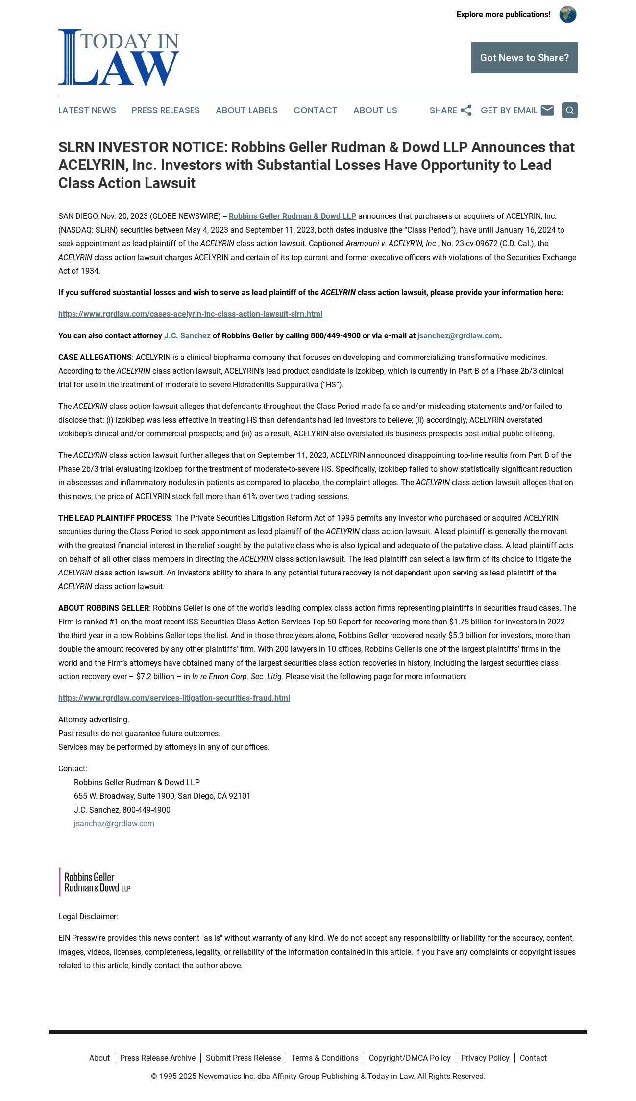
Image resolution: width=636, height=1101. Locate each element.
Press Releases (166, 110)
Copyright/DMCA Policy (410, 1058)
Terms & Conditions (325, 1058)
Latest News (87, 110)
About (99, 1058)
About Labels (247, 110)
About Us (375, 110)
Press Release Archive (158, 1058)
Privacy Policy (485, 1058)
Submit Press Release (243, 1058)
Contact (316, 110)
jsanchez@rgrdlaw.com (114, 823)
